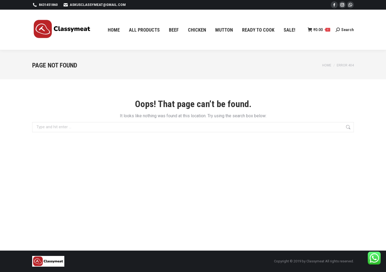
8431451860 (45, 4)
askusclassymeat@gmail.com (94, 4)
